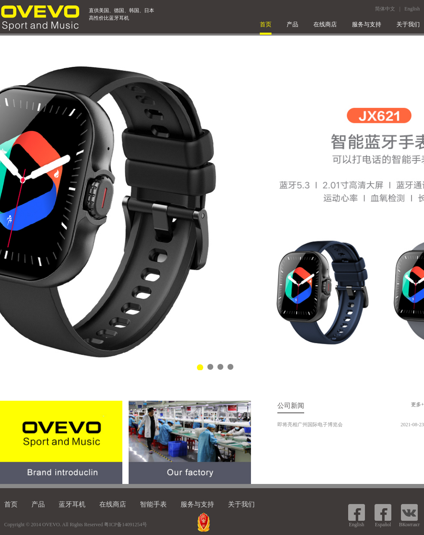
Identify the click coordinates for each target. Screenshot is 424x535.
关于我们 (408, 24)
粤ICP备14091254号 (125, 524)
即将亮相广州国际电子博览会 (310, 424)
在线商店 (325, 24)
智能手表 (153, 504)
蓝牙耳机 (72, 504)
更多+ (417, 404)
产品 (292, 24)
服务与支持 (366, 24)
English (412, 9)
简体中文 (385, 9)
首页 (265, 24)
